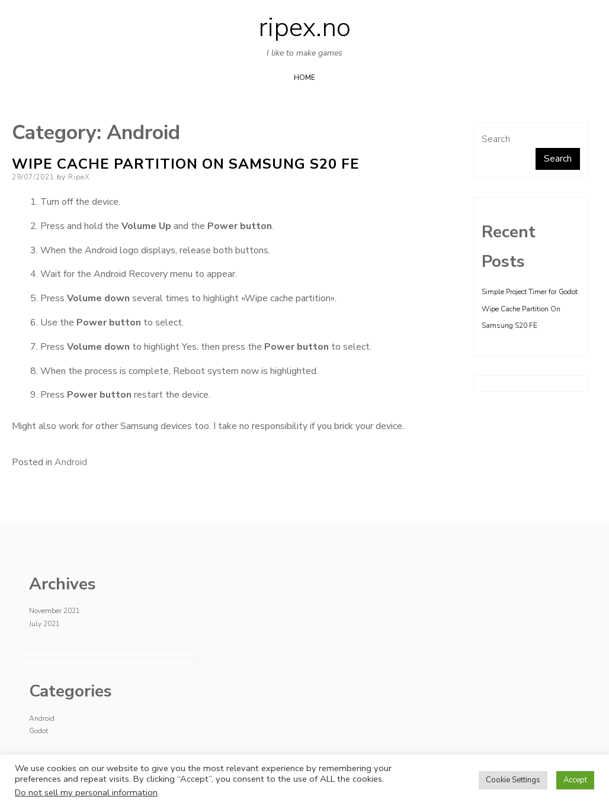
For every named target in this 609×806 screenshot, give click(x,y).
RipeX (79, 177)
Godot (38, 731)
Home (304, 77)
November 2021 (54, 610)
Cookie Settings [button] (513, 780)
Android (71, 462)
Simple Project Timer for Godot (530, 291)
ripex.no (304, 28)
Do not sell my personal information (86, 792)
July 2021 (44, 623)
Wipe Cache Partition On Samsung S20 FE (186, 163)
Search (496, 139)
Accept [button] (575, 780)
